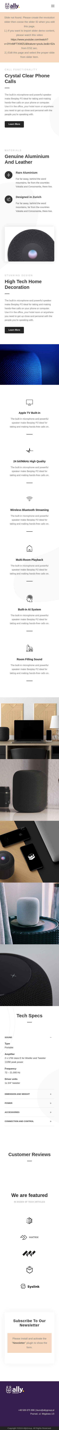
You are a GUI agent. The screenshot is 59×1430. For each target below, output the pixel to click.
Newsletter (19, 1342)
